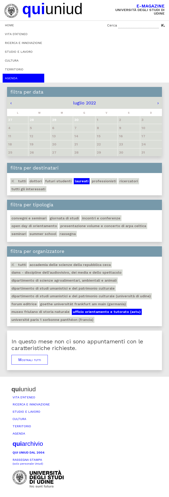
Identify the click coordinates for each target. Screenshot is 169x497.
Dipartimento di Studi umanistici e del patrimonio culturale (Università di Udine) (81, 296)
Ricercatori (128, 181)
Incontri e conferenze (101, 218)
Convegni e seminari (28, 218)
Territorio (14, 69)
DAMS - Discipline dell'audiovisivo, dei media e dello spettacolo (66, 272)
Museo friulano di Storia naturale (40, 312)
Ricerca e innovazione (23, 43)
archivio (28, 443)
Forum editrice (24, 304)
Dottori (35, 181)
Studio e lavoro (19, 51)
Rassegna (68, 234)
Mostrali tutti (29, 360)
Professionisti (104, 181)
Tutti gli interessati (28, 189)
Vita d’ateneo (16, 34)
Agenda (11, 78)
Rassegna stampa (28, 461)
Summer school (42, 234)
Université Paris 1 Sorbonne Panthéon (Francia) (52, 320)
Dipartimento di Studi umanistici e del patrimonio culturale (63, 288)
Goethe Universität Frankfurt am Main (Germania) (83, 304)
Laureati (81, 181)
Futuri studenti (58, 181)
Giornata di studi (64, 218)
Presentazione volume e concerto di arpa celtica (103, 226)
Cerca (112, 25)
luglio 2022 (84, 102)
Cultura (11, 60)
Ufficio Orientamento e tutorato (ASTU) (107, 312)
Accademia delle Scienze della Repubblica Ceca (70, 265)
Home (9, 25)
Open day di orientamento (34, 226)
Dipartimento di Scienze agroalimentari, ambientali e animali (64, 280)
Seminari (18, 234)
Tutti (18, 181)
